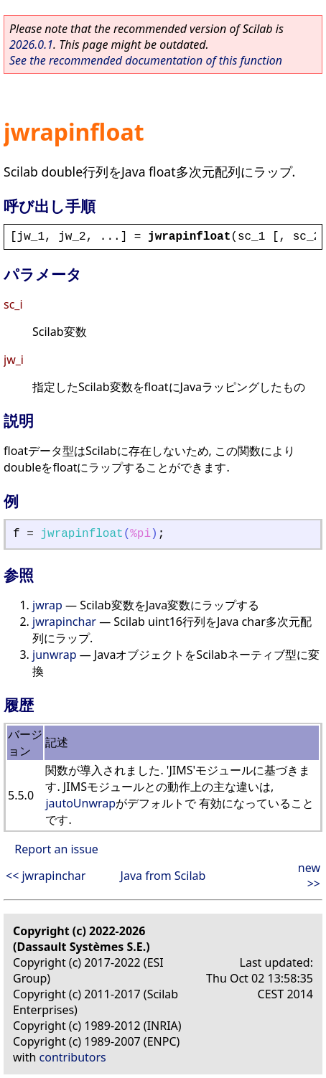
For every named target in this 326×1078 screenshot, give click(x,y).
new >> (309, 875)
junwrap (54, 654)
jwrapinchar (64, 621)
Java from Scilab (163, 876)
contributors (72, 1057)
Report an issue (56, 849)
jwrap (47, 605)
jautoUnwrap (80, 803)
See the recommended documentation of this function (145, 60)
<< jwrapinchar (45, 876)
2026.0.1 (31, 44)
